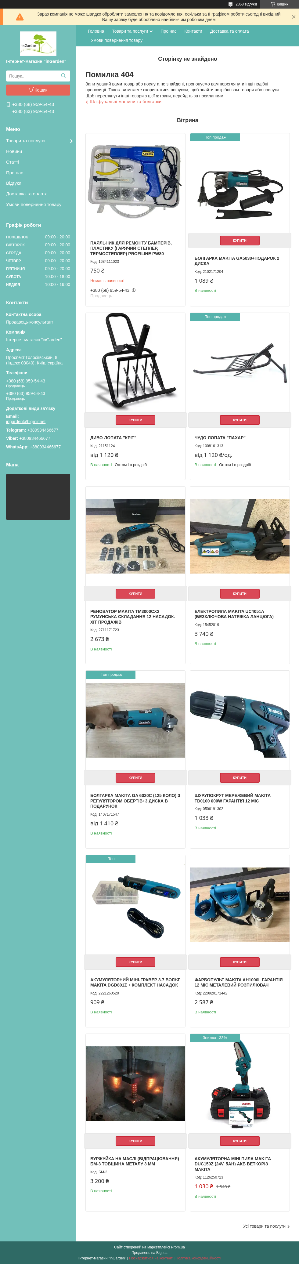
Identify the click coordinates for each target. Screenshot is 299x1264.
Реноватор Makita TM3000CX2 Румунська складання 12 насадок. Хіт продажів (132, 617)
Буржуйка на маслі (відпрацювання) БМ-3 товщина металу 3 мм (134, 1161)
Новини (14, 151)
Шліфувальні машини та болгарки (125, 101)
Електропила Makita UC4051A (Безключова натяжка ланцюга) (234, 614)
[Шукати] (63, 76)
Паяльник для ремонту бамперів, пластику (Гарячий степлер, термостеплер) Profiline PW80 (131, 248)
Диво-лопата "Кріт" (113, 437)
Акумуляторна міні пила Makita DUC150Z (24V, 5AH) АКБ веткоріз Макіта (233, 1164)
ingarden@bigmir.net (25, 421)
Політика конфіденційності (198, 1258)
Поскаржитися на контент (150, 1258)
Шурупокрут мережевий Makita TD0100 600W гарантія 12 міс (233, 798)
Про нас (14, 172)
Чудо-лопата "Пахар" (220, 437)
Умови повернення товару (33, 204)
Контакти (193, 31)
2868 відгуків (246, 4)
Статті (12, 162)
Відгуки (13, 183)
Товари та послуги (25, 140)
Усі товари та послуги (264, 1226)
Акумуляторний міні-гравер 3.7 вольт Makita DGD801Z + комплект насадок (135, 982)
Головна (96, 31)
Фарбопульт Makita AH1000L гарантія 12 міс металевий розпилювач (239, 982)
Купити (240, 240)
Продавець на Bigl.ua (149, 1253)
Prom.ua (178, 1247)
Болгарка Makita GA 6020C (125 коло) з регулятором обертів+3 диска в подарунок (135, 801)
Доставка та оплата (27, 193)
